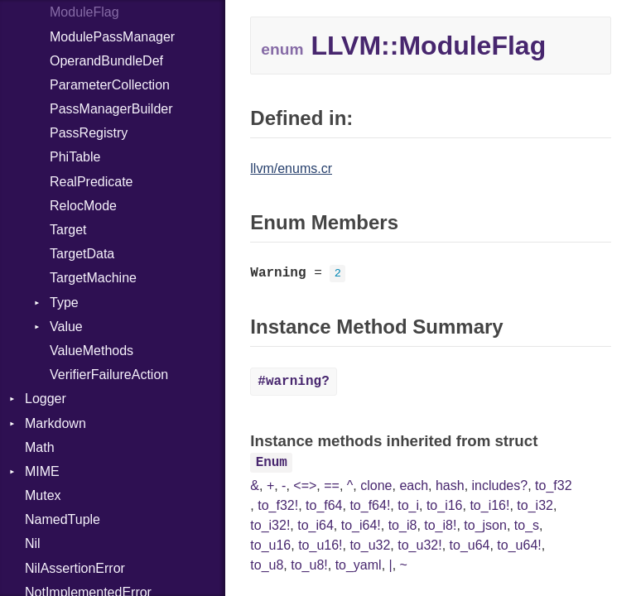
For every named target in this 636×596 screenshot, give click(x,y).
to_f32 (553, 485)
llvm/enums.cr (291, 168)
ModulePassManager (112, 37)
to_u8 (266, 565)
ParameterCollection (110, 85)
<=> (304, 485)
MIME (42, 471)
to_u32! (419, 545)
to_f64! (369, 505)
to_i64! (361, 525)
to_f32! (278, 505)
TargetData (82, 254)
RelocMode (83, 206)
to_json (485, 525)
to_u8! (309, 565)
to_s (526, 525)
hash (450, 485)
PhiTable (75, 157)
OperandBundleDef (106, 61)
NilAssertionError (75, 568)
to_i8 (402, 525)
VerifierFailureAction (109, 375)
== (332, 485)
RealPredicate (91, 182)
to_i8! (440, 525)
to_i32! (270, 525)
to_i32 (535, 505)
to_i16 (444, 505)
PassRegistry (89, 133)
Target (68, 230)
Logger (45, 399)
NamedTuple (62, 519)
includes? (500, 485)
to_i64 (315, 525)
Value (66, 327)
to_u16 (270, 545)
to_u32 (369, 545)
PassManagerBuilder (111, 109)
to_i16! (489, 505)
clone (376, 485)
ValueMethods (91, 351)
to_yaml (358, 565)
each (413, 485)
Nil (33, 543)
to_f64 (324, 505)
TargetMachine (93, 278)
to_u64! (519, 545)
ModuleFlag (84, 12)
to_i (408, 505)
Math (40, 447)
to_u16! (320, 545)
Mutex (43, 495)
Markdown (55, 423)
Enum (271, 462)
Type (64, 303)
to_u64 (470, 545)
